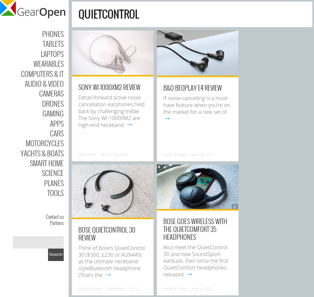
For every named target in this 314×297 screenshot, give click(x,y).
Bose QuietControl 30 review (106, 233)
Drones (53, 103)
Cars (57, 133)
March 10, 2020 (114, 154)
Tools (55, 192)
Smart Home (47, 163)
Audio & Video (44, 83)
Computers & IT (42, 73)
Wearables (48, 63)
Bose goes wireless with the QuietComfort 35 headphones (195, 229)
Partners (57, 222)
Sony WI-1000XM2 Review (109, 87)
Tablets (53, 43)
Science (53, 172)
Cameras (51, 93)
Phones (53, 33)
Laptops (52, 53)
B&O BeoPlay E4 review (192, 88)
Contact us (55, 216)
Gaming (53, 113)
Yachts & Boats (42, 153)
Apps (57, 123)
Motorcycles (45, 143)
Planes (54, 183)
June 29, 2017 (203, 154)
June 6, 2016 (201, 288)
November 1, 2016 (122, 288)
